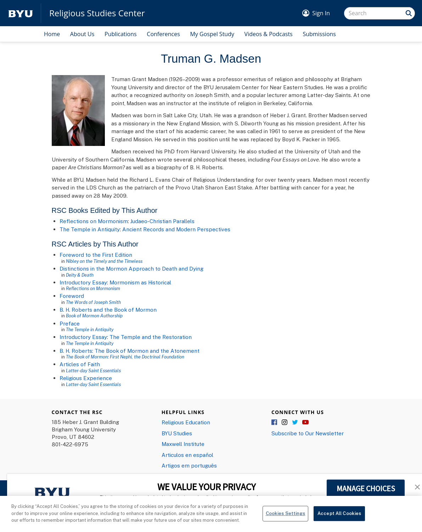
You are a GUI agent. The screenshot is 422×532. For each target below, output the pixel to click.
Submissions (319, 34)
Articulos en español (187, 455)
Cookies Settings (285, 522)
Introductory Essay (83, 282)
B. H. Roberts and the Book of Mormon (108, 309)
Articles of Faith (80, 364)
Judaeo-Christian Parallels (162, 221)
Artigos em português (189, 465)
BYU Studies (177, 433)
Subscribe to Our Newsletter (307, 433)
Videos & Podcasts (268, 34)
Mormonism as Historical (140, 282)
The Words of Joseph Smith (93, 302)
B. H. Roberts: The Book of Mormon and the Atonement (129, 350)
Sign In (321, 13)
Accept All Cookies (339, 522)
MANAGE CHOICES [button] (366, 488)
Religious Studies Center (97, 13)
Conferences (163, 34)
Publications (121, 34)
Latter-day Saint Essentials (93, 370)
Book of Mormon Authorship (94, 315)
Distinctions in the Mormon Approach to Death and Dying (131, 268)
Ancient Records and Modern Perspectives (176, 229)
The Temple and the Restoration (150, 337)
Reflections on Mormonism (94, 221)
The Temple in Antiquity (90, 229)
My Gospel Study (212, 34)
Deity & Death (80, 275)
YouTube (305, 422)
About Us (82, 34)
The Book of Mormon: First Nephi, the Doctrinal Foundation (125, 357)
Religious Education (186, 422)
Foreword (72, 296)
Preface (70, 323)
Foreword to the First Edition (96, 254)
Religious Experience (86, 378)
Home (52, 34)
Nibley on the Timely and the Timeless (104, 261)
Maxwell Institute (183, 444)
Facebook (274, 422)
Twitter (295, 422)
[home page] (20, 13)
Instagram (285, 422)
